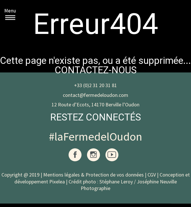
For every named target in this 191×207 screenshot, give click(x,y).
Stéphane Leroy (116, 181)
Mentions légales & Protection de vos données (93, 174)
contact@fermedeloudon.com (95, 95)
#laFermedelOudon (95, 136)
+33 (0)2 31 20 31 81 (95, 85)
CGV (151, 174)
